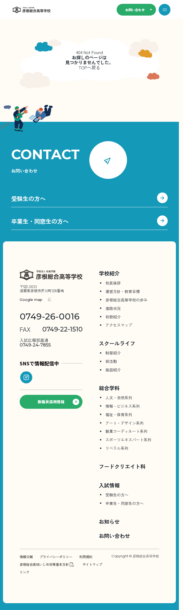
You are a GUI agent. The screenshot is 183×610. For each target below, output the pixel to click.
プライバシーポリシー (56, 557)
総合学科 (109, 388)
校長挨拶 (113, 283)
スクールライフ (117, 343)
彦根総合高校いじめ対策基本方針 (44, 564)
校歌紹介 (113, 316)
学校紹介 (109, 273)
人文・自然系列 (118, 397)
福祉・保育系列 (118, 414)
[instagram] (26, 377)
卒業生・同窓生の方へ (89, 222)
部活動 (111, 361)
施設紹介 (113, 369)
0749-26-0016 (49, 316)
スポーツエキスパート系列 (128, 439)
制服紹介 (113, 353)
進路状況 (113, 308)
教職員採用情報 (58, 402)
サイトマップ (92, 564)
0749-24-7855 (35, 343)
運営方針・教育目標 (122, 291)
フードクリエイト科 (122, 466)
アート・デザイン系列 (124, 423)
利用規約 (85, 557)
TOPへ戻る (89, 67)
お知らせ (109, 521)
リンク (24, 572)
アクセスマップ (118, 325)
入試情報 (109, 485)
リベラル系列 (116, 448)
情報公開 (26, 557)
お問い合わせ (135, 9)
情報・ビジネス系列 (122, 406)
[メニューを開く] (164, 10)
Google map (31, 300)
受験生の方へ (89, 199)
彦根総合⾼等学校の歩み (126, 300)
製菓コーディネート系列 (126, 431)
